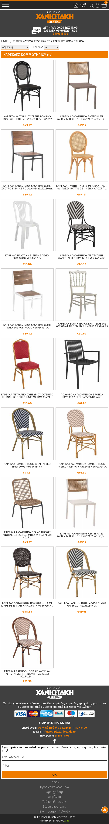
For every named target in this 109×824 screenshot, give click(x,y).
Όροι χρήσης (54, 792)
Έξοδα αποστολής (54, 806)
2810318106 (60, 33)
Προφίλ (54, 782)
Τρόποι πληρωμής (55, 801)
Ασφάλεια (54, 796)
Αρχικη (5, 41)
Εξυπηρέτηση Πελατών (54, 811)
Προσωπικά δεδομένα (54, 787)
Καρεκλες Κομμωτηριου (68, 41)
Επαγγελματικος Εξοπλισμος (31, 41)
